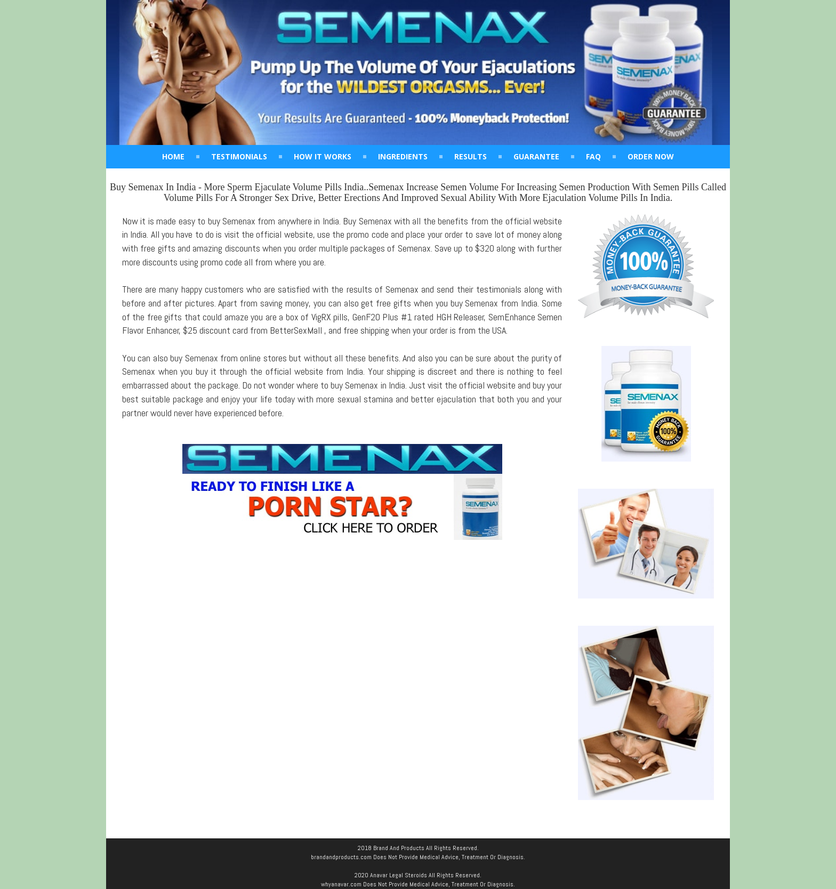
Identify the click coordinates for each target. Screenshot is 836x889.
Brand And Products (398, 848)
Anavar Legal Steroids (398, 875)
